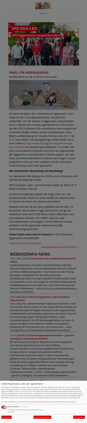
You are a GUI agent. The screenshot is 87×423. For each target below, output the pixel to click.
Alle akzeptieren (79, 417)
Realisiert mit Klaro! (80, 420)
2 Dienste (11, 412)
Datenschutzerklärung (38, 402)
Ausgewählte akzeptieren (42, 417)
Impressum (71, 402)
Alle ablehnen (6, 417)
